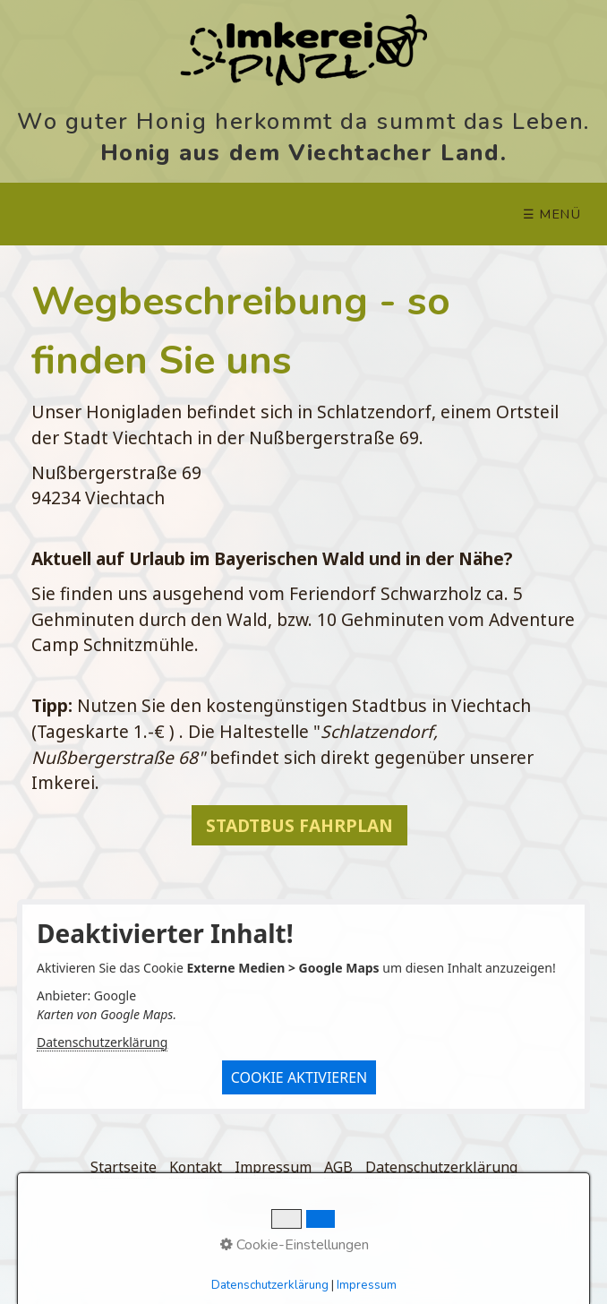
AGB (338, 1167)
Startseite (123, 1167)
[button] (299, 825)
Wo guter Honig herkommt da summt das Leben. (303, 120)
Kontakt (195, 1167)
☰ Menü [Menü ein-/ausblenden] (552, 214)
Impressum (273, 1167)
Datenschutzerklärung (102, 1042)
